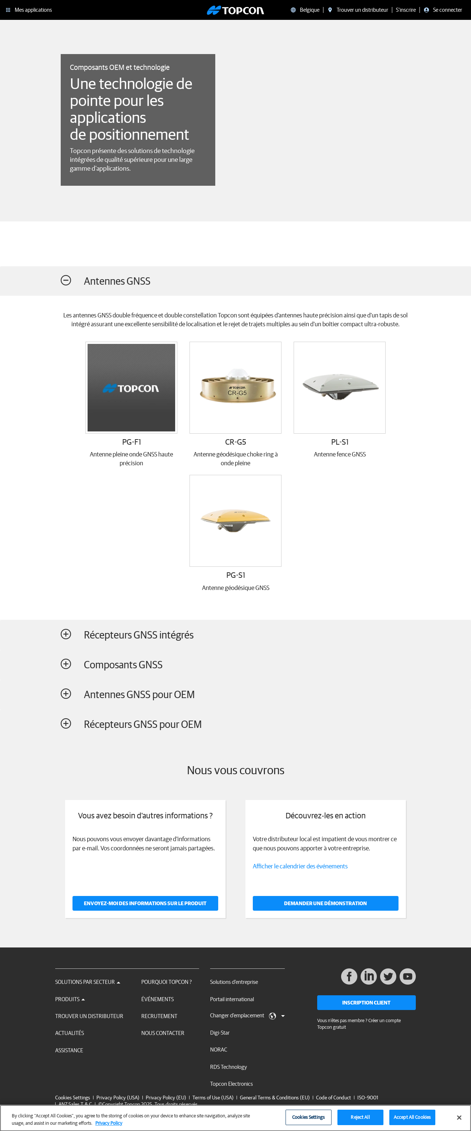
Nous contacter (162, 1033)
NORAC (218, 1049)
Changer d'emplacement (247, 1016)
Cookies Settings (72, 1098)
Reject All (360, 1120)
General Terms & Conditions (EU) (275, 1097)
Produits (70, 999)
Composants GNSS (112, 664)
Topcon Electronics (231, 1084)
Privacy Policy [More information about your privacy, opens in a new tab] (108, 1126)
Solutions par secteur (87, 982)
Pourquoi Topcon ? (166, 982)
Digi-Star (220, 1032)
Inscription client (366, 1003)
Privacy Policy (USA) (117, 1097)
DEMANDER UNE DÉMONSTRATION (325, 903)
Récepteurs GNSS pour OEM (131, 724)
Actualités (69, 1033)
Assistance (69, 1050)
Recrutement (159, 1016)
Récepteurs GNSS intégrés (127, 635)
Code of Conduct (333, 1097)
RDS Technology (228, 1067)
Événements (157, 999)
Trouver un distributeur (89, 1016)
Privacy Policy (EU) (166, 1097)
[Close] (459, 1121)
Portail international (232, 999)
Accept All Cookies (412, 1120)
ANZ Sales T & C (75, 1104)
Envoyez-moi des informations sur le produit (145, 903)
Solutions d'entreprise (234, 982)
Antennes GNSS (105, 281)
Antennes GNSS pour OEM (128, 694)
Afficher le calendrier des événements (300, 866)
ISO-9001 (367, 1097)
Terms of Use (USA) (213, 1097)
